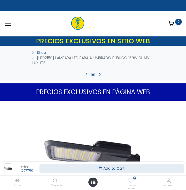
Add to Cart (112, 168)
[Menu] (8, 23)
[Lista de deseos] (130, 181)
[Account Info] (168, 181)
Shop (41, 52)
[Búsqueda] (55, 181)
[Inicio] (17, 181)
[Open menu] (93, 182)
